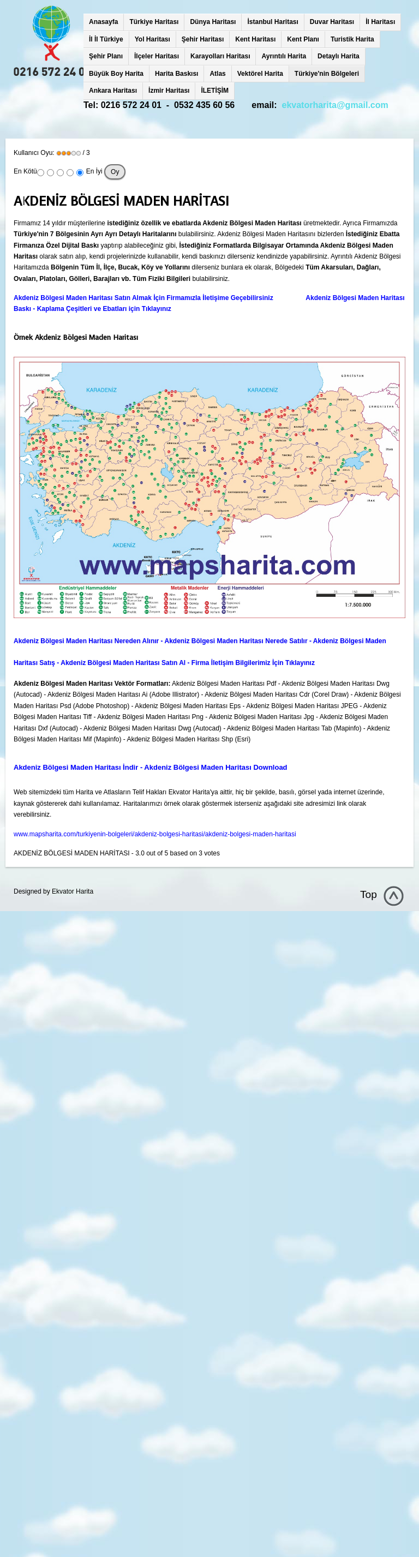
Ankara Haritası (113, 90)
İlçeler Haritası (156, 56)
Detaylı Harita (339, 56)
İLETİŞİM (215, 90)
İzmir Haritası (168, 90)
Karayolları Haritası (220, 56)
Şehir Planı (106, 56)
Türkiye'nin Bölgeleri (327, 73)
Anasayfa (103, 22)
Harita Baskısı (176, 73)
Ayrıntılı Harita (283, 56)
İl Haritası (380, 22)
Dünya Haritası (213, 22)
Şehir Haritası (203, 39)
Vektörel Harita (260, 73)
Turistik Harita (352, 39)
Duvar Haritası (332, 22)
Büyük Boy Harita (116, 73)
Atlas (217, 73)
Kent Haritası (255, 39)
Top (368, 894)
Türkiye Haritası (153, 22)
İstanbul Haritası (272, 22)
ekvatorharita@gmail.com (335, 105)
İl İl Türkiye (106, 39)
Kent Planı (303, 39)
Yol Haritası (152, 39)
